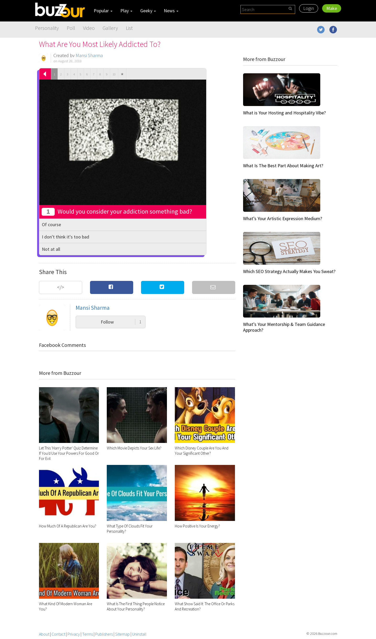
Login (308, 8)
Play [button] (126, 11)
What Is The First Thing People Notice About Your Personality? (136, 606)
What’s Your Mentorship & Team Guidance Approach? (284, 327)
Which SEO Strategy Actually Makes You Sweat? (289, 271)
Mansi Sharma (89, 55)
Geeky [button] (148, 11)
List (129, 28)
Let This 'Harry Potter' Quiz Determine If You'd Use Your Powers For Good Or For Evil (69, 453)
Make (331, 8)
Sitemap (122, 634)
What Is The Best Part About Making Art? (283, 166)
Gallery (110, 28)
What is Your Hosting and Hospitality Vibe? (284, 113)
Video (89, 28)
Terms (87, 634)
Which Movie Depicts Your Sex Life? (134, 448)
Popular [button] (103, 11)
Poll (71, 28)
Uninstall (139, 634)
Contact (58, 634)
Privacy (74, 634)
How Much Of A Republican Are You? (67, 526)
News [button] (171, 11)
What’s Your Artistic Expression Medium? (282, 218)
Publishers (104, 634)
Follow (121, 322)
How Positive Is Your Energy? (197, 526)
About (44, 634)
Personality (47, 28)
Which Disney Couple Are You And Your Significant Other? (201, 451)
